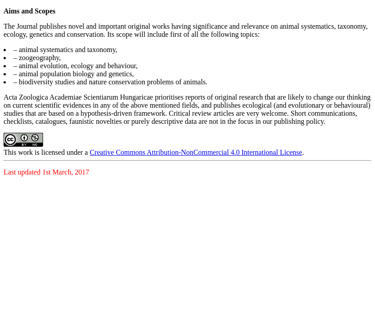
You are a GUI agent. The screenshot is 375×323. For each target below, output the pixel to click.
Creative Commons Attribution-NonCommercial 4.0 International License (196, 152)
